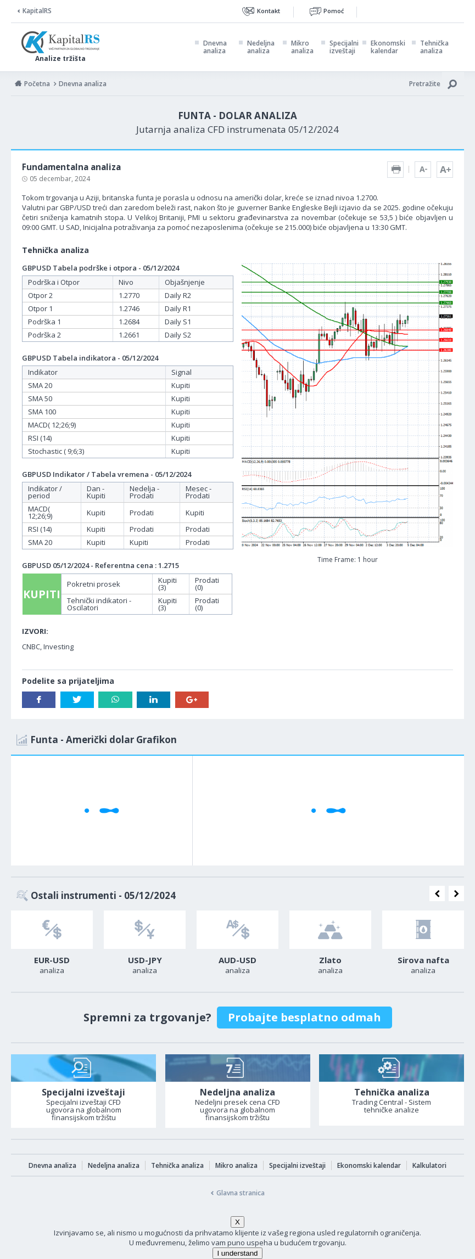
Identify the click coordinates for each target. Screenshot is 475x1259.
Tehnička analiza (434, 47)
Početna (37, 83)
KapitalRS (37, 10)
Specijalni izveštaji (344, 47)
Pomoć (333, 11)
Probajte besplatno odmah (304, 1017)
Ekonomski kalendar (388, 47)
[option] (51, 945)
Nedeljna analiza (261, 47)
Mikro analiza (302, 47)
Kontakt (268, 11)
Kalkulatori (429, 1165)
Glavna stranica (240, 1193)
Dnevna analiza (215, 47)
